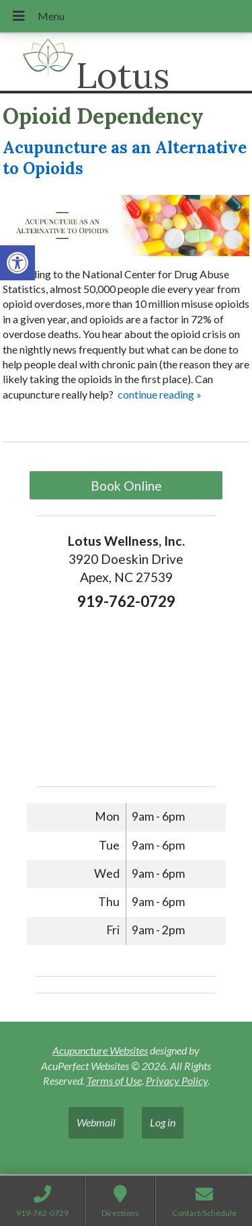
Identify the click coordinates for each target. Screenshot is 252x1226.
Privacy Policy (177, 1080)
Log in (162, 1122)
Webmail (96, 1122)
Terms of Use (114, 1080)
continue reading (160, 394)
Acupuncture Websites (100, 1050)
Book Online (126, 485)
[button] (17, 262)
